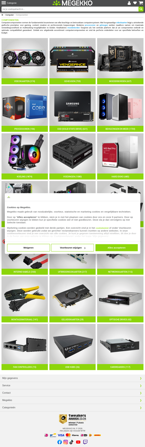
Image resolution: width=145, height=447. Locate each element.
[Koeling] (25, 156)
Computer (9, 15)
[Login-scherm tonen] (129, 3)
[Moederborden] (120, 61)
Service (6, 385)
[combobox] (70, 9)
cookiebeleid (102, 228)
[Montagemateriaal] (25, 299)
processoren (90, 25)
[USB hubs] (72, 347)
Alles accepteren (116, 247)
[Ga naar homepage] (2, 15)
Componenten (22, 15)
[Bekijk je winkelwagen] (140, 3)
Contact (6, 393)
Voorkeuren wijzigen (72, 247)
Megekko (7, 400)
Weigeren (28, 247)
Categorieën (8, 407)
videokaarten (121, 23)
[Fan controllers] (25, 347)
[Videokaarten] (25, 61)
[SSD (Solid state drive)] (72, 109)
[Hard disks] (120, 156)
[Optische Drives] (120, 299)
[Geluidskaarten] (72, 299)
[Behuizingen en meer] (120, 109)
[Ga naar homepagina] (72, 3)
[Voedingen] (72, 156)
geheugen (104, 25)
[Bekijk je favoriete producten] (135, 3)
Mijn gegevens (10, 378)
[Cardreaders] (120, 347)
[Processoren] (25, 109)
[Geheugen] (72, 61)
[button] (24, 3)
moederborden (73, 28)
